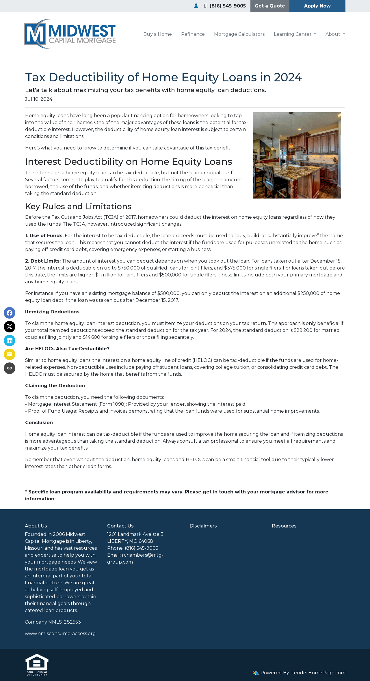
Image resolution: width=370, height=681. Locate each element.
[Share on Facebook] (9, 313)
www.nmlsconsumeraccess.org (60, 633)
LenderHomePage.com (318, 673)
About (333, 34)
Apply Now (317, 6)
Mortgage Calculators (239, 34)
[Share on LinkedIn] (9, 340)
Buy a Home (157, 34)
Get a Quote (270, 6)
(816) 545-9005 (225, 6)
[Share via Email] (9, 354)
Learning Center (293, 34)
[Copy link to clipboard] (9, 368)
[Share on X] (9, 326)
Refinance (193, 34)
